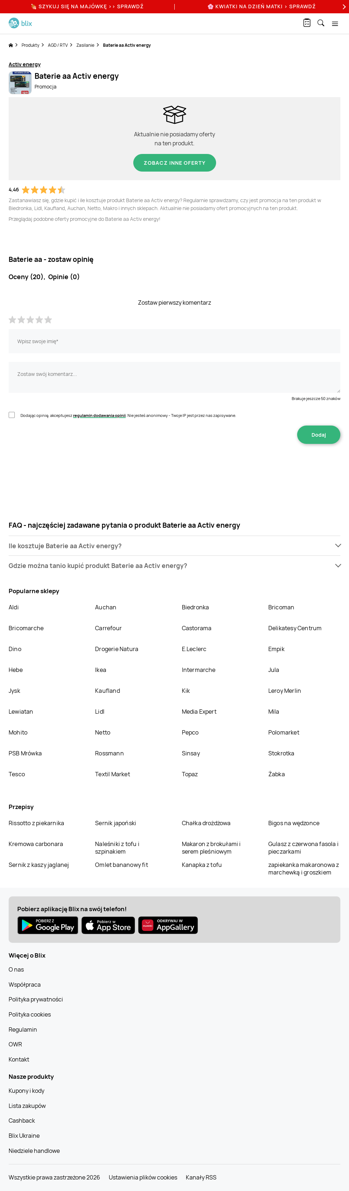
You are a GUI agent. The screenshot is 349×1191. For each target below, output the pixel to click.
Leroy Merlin (284, 691)
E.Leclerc (194, 649)
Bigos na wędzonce (293, 823)
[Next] (343, 6)
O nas (16, 969)
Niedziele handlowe (34, 1151)
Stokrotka (281, 753)
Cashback (22, 1120)
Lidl (99, 711)
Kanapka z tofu (202, 865)
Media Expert (199, 711)
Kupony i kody (26, 1091)
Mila (273, 711)
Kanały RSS (201, 1177)
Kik (186, 691)
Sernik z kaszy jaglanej (39, 865)
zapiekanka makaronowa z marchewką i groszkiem (303, 868)
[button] (174, 546)
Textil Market (112, 774)
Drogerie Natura (116, 649)
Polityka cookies (30, 1014)
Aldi (14, 607)
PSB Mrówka (25, 753)
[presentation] (174, 467)
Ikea (100, 670)
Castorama (197, 628)
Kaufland (107, 691)
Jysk (14, 691)
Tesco (17, 774)
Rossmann (109, 753)
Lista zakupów (27, 1106)
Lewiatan (21, 711)
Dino (15, 649)
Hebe (16, 670)
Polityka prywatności (36, 999)
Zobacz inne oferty (175, 162)
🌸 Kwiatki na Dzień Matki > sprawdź (261, 6)
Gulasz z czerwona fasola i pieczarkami (303, 847)
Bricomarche (26, 628)
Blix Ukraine (24, 1136)
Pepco (190, 732)
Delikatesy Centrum (295, 628)
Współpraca (25, 984)
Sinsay (191, 753)
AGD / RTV (58, 45)
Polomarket (283, 732)
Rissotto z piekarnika (36, 823)
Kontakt (19, 1059)
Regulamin (23, 1029)
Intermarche (199, 670)
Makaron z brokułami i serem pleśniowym (211, 847)
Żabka (276, 774)
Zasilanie (85, 45)
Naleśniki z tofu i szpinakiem (117, 847)
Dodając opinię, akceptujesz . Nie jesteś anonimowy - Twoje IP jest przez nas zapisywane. (128, 415)
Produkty (30, 45)
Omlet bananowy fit (121, 865)
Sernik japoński (115, 823)
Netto (102, 732)
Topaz (190, 774)
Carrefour (108, 628)
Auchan (105, 607)
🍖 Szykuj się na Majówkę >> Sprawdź (87, 6)
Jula (273, 670)
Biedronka (195, 607)
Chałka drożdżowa (206, 823)
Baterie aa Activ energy (127, 45)
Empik (276, 649)
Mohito (18, 732)
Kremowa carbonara (36, 844)
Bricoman (281, 607)
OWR (15, 1044)
